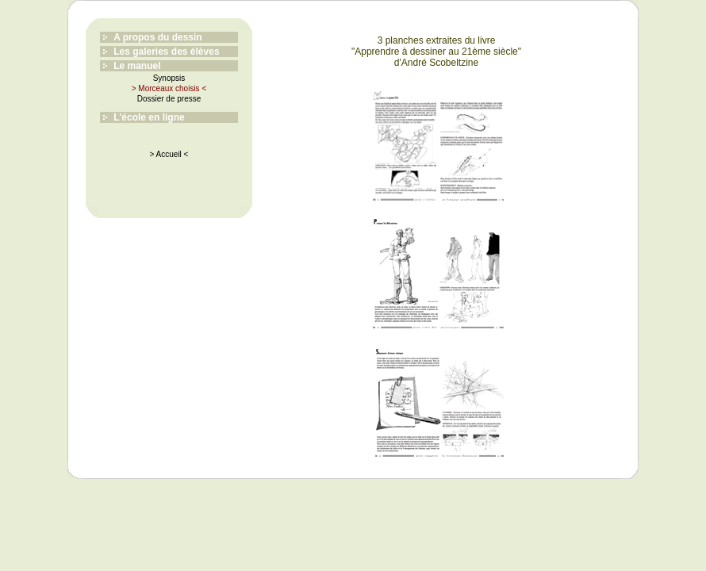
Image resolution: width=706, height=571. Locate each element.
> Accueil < (169, 154)
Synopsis (169, 78)
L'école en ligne (149, 117)
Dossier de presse (169, 98)
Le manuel (136, 65)
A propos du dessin (157, 37)
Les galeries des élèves (166, 51)
